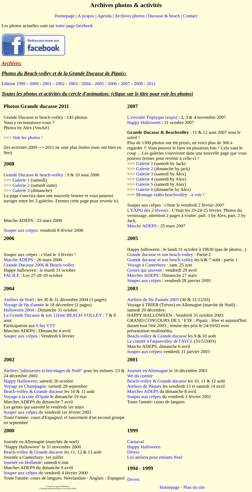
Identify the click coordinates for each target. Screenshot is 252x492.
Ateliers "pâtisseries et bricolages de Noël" (43, 370)
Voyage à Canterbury (146, 264)
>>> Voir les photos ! (23, 137)
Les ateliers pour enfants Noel (155, 457)
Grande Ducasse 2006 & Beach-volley (39, 264)
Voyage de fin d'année (24, 304)
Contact (190, 15)
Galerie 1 (145, 163)
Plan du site (194, 487)
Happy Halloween (144, 122)
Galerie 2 (145, 168)
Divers (133, 451)
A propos (86, 15)
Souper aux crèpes (20, 230)
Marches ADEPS (143, 275)
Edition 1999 (14, 83)
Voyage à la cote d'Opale (26, 396)
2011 (151, 83)
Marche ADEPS (142, 225)
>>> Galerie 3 (17, 190)
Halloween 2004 (19, 309)
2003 (73, 83)
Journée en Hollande (22, 462)
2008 (138, 83)
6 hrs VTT (45, 325)
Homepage (65, 15)
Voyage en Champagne (25, 386)
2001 (47, 83)
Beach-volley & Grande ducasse (157, 335)
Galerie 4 (145, 179)
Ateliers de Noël (19, 299)
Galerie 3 (144, 173)
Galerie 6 (145, 189)
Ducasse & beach (164, 15)
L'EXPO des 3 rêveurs (147, 210)
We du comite (140, 375)
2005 (99, 83)
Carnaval (135, 441)
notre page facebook (74, 25)
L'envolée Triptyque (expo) (152, 117)
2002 (60, 83)
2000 (34, 83)
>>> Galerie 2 (17, 185)
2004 (86, 83)
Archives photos (130, 15)
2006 (112, 83)
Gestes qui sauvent (144, 270)
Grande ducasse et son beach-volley (160, 254)
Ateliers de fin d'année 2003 (153, 299)
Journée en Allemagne (147, 370)
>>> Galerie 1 (17, 179)
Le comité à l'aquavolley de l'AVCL (160, 341)
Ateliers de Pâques (144, 386)
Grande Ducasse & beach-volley (33, 174)
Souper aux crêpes (20, 412)
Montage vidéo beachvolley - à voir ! (170, 194)
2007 (125, 83)
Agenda (104, 15)
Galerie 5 (145, 184)
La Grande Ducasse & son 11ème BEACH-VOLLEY (53, 315)
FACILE (11, 275)
